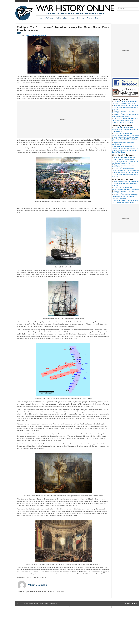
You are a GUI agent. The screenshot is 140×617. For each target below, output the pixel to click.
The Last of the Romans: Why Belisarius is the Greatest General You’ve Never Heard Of (125, 129)
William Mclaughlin (37, 585)
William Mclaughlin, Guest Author (36, 35)
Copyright (56, 1)
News (40, 18)
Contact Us (40, 1)
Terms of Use (48, 1)
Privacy (63, 1)
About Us (32, 1)
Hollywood (80, 18)
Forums (89, 18)
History (72, 18)
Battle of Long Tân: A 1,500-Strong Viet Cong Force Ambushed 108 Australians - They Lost (125, 107)
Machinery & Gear (61, 18)
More (96, 18)
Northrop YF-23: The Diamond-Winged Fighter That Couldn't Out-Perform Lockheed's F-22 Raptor (125, 196)
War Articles (49, 18)
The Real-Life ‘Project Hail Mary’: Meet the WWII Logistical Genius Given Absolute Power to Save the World (125, 120)
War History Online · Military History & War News (41, 603)
